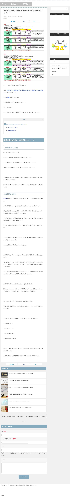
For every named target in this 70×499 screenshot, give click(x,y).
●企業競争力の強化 (12, 130)
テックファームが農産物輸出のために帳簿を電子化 (19, 380)
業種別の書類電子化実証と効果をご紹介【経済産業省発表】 (20, 407)
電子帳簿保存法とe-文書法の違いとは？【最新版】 (36, 416)
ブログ (5, 18)
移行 (53, 74)
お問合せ (27, 4)
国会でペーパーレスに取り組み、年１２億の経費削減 (19, 401)
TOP (4, 485)
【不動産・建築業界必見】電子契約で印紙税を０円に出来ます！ (21, 394)
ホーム (4, 4)
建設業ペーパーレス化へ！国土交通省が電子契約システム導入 (21, 387)
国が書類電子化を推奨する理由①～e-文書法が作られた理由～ (13, 416)
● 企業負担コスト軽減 (12, 127)
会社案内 (14, 4)
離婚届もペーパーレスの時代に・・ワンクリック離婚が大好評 (21, 373)
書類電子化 (54, 71)
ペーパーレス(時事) (56, 65)
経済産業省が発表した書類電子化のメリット (16, 124)
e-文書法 (8, 97)
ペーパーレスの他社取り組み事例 (59, 68)
